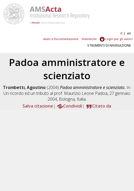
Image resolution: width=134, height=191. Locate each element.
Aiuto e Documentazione (60, 39)
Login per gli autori (116, 39)
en (129, 33)
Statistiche (89, 39)
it (121, 33)
